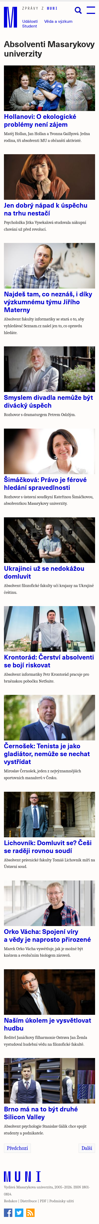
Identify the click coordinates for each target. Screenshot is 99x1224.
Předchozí (17, 1148)
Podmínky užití (61, 1201)
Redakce (10, 1201)
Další (86, 1148)
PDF (43, 1201)
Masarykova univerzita (34, 1187)
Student (29, 26)
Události (30, 21)
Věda (58, 21)
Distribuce (28, 1201)
